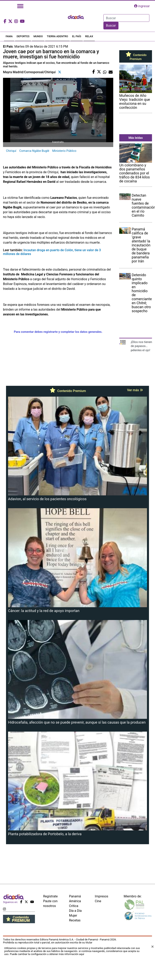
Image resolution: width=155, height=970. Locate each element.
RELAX (89, 36)
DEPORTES (23, 36)
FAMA (9, 36)
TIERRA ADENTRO (57, 36)
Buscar (111, 25)
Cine (98, 901)
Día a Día (75, 911)
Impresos (101, 896)
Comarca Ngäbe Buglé (34, 151)
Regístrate (50, 896)
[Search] (126, 18)
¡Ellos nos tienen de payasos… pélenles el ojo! (141, 346)
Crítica (73, 906)
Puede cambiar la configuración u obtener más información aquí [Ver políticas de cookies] (47, 954)
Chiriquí (11, 151)
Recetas (75, 920)
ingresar (142, 6)
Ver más (135, 390)
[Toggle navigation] (20, 6)
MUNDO (38, 36)
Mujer (73, 915)
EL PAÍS (76, 36)
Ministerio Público (64, 151)
